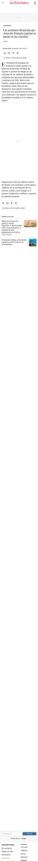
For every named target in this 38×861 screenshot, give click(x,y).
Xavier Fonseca (7, 234)
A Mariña (24, 850)
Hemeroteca (6, 855)
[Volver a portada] (19, 3)
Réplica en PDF (7, 851)
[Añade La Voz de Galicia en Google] (15, 58)
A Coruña (24, 847)
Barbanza (24, 857)
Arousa (23, 854)
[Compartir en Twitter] (17, 53)
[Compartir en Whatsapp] (5, 53)
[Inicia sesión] (34, 3)
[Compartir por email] (9, 53)
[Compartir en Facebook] (13, 53)
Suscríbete (6, 858)
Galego (23, 838)
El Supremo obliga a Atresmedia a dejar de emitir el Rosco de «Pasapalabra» (14, 242)
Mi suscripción (7, 848)
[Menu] (3, 3)
